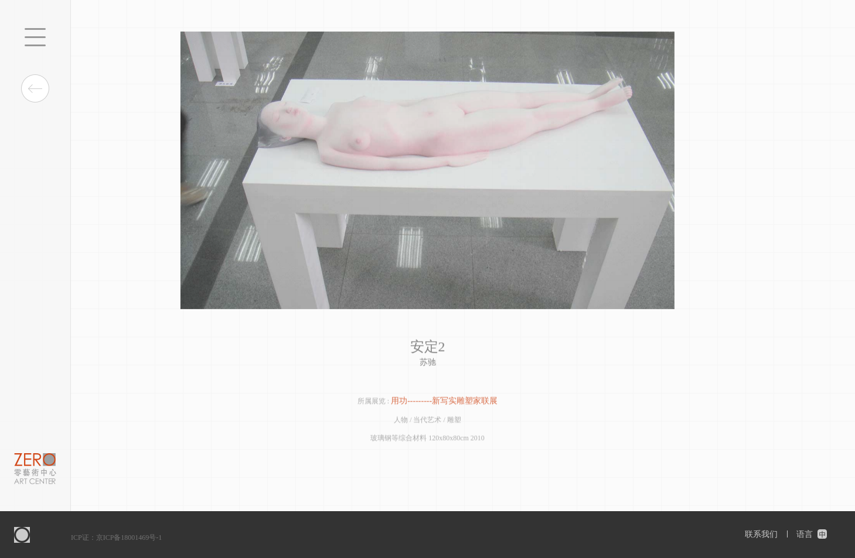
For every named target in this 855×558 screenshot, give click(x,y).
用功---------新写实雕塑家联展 (444, 402)
